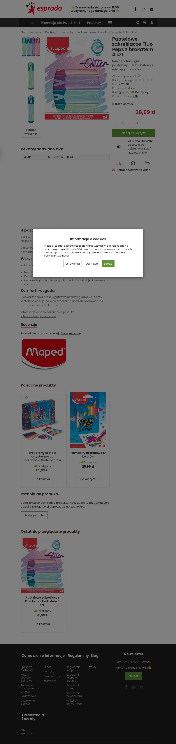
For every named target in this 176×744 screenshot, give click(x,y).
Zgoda (108, 264)
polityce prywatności (56, 255)
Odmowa (92, 264)
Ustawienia (73, 264)
